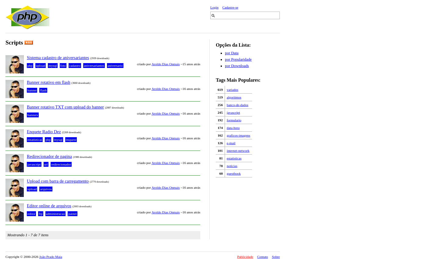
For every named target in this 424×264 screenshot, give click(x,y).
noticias (232, 166)
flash (43, 90)
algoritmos (234, 97)
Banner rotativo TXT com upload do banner (65, 107)
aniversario (115, 65)
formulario (234, 120)
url (46, 164)
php (30, 65)
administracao (55, 214)
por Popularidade (238, 59)
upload (40, 65)
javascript (233, 112)
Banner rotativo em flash (48, 82)
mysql (52, 65)
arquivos (46, 189)
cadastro (74, 65)
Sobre (276, 257)
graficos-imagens (238, 135)
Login (214, 7)
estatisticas (234, 158)
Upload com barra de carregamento (58, 181)
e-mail (231, 143)
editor (31, 214)
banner (32, 90)
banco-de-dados (237, 105)
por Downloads (237, 66)
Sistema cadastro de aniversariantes (58, 57)
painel (72, 214)
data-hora (233, 128)
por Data (231, 53)
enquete (71, 139)
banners (32, 115)
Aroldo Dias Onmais (165, 64)
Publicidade (245, 257)
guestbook (234, 173)
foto (63, 65)
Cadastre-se (230, 7)
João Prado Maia (50, 257)
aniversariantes (94, 65)
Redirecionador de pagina (49, 156)
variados (232, 89)
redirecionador (61, 164)
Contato (262, 257)
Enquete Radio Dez (44, 131)
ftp (40, 214)
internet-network (238, 150)
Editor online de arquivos (49, 205)
